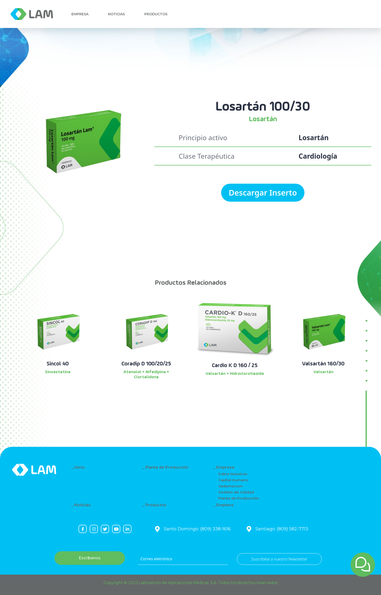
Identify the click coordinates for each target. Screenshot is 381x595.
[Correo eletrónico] (183, 559)
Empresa (79, 14)
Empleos (225, 505)
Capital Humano (233, 480)
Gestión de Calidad (236, 492)
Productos (155, 505)
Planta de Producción (166, 467)
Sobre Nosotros (232, 474)
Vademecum (230, 486)
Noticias (117, 14)
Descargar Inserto (263, 192)
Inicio (79, 467)
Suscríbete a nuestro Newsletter (279, 559)
